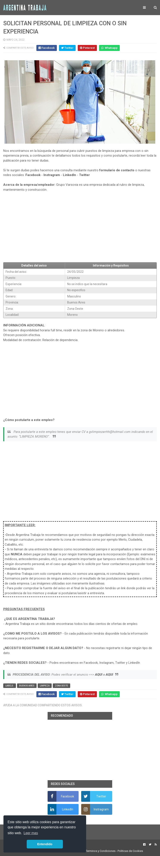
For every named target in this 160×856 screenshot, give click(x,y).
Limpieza (45, 685)
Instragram (51, 175)
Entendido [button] (44, 844)
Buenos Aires (26, 685)
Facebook (32, 175)
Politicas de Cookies (130, 851)
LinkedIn (69, 175)
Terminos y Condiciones (100, 851)
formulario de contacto (116, 170)
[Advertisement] (80, 227)
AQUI (98, 675)
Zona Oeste (61, 685)
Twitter (84, 175)
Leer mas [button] (31, 833)
